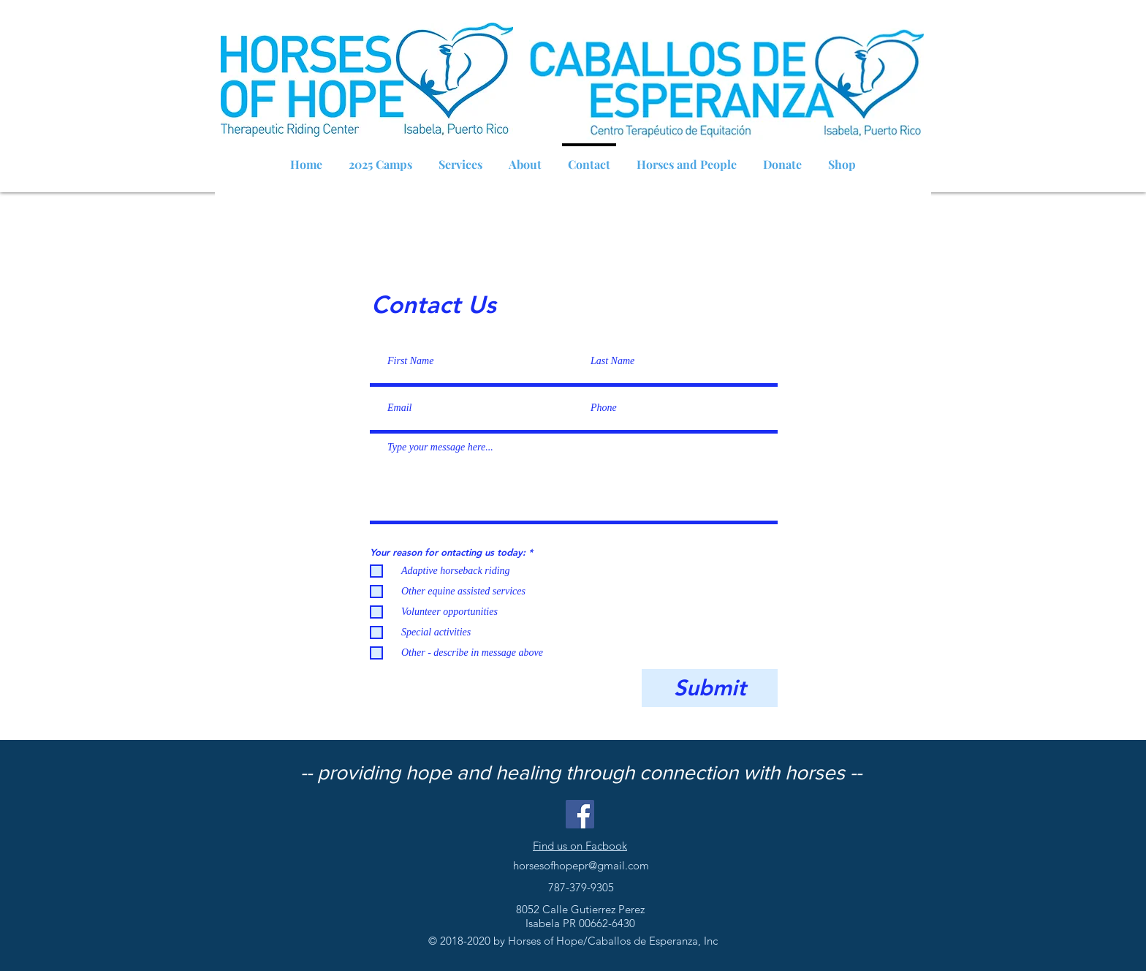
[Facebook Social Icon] (580, 814)
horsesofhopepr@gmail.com (581, 865)
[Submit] (710, 688)
